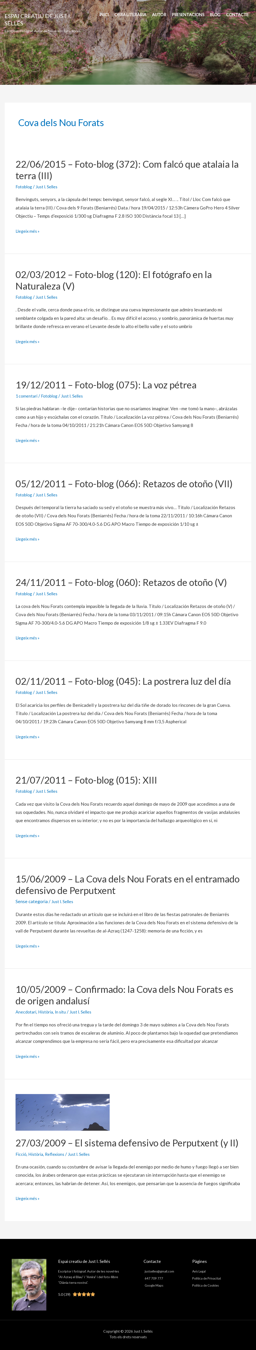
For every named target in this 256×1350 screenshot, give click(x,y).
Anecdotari (27, 1010)
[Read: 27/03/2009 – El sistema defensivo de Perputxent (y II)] (63, 1110)
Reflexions (58, 1152)
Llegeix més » (29, 231)
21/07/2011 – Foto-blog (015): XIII (86, 779)
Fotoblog (25, 186)
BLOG (215, 14)
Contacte (237, 14)
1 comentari (27, 395)
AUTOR (159, 14)
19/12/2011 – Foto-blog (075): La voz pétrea (106, 384)
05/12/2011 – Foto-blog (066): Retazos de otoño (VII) (124, 483)
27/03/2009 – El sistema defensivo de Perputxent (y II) (127, 1141)
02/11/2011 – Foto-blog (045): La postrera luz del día (123, 680)
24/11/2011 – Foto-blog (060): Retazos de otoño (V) (121, 582)
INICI (104, 14)
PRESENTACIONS (188, 14)
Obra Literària (130, 14)
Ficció (21, 1152)
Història (48, 1010)
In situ (64, 1010)
